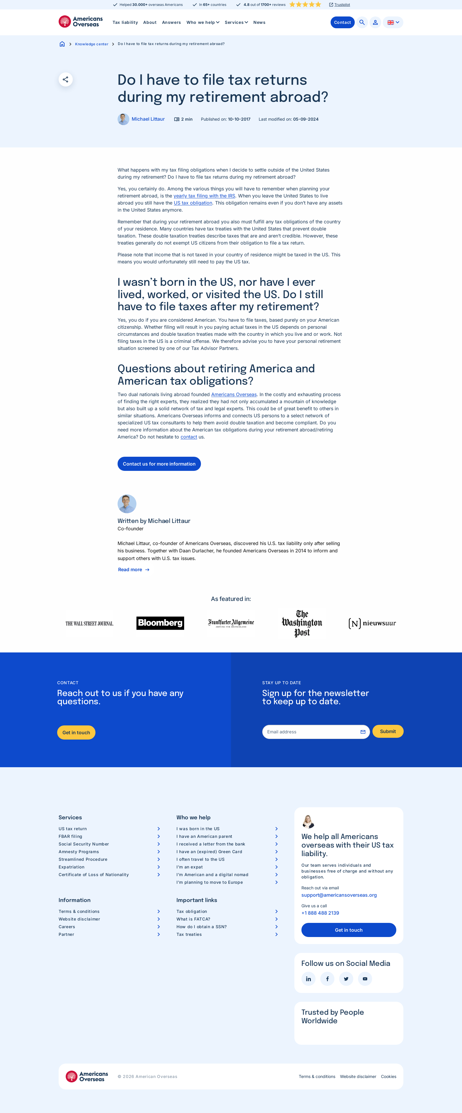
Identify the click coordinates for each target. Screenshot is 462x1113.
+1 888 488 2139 (320, 913)
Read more (130, 569)
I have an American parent (204, 836)
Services (237, 22)
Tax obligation (191, 911)
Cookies (388, 1076)
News (259, 22)
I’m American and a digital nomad (212, 874)
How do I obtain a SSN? (201, 926)
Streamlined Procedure (83, 859)
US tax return (73, 828)
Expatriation (72, 866)
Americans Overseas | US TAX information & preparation (81, 21)
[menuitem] (125, 22)
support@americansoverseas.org (339, 895)
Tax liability (125, 22)
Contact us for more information (159, 464)
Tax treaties (189, 934)
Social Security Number (84, 843)
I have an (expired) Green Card (209, 851)
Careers (67, 926)
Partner (66, 934)
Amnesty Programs (79, 851)
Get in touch (76, 732)
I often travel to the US (200, 859)
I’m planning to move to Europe (209, 882)
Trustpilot (342, 5)
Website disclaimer (79, 918)
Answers (171, 22)
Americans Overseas (234, 394)
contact (189, 437)
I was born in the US (198, 828)
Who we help (204, 22)
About (149, 22)
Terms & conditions (79, 911)
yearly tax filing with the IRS (204, 196)
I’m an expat (189, 866)
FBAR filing (70, 836)
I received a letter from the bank (210, 843)
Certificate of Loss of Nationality (94, 874)
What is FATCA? (193, 918)
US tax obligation (193, 203)
